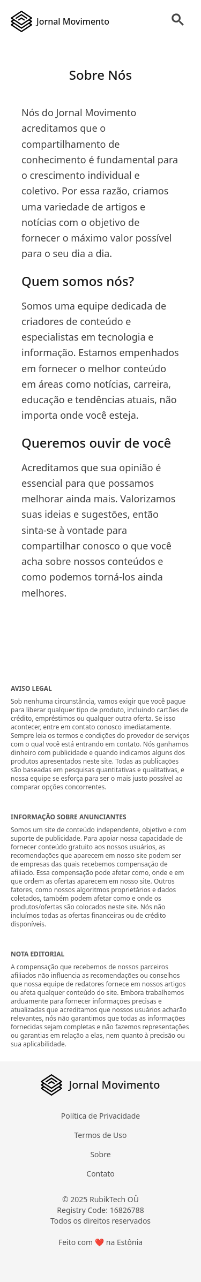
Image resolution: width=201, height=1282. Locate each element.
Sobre (100, 1154)
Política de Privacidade (100, 1116)
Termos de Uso (101, 1135)
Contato (100, 1173)
